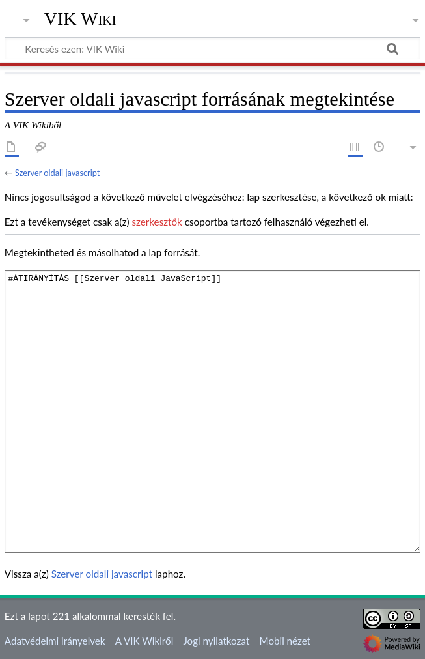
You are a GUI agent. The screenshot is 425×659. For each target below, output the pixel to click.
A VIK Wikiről (144, 641)
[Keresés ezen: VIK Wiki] (212, 48)
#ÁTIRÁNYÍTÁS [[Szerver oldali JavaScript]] (212, 411)
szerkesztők (156, 221)
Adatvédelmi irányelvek (55, 641)
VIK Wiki (80, 19)
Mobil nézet (285, 641)
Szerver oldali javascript (57, 173)
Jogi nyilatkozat (216, 641)
